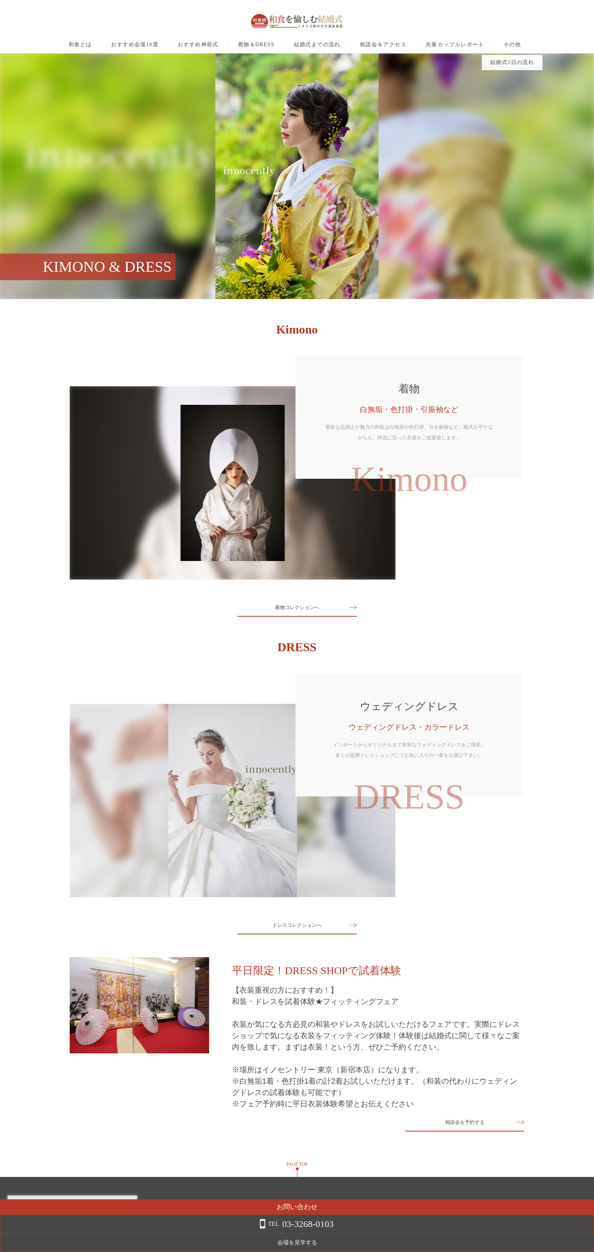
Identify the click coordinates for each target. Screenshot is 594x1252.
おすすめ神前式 (198, 44)
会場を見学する (533, 1242)
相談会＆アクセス (383, 44)
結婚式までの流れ (317, 44)
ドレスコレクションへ (297, 925)
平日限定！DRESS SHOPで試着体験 (316, 970)
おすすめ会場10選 (134, 44)
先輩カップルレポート (455, 44)
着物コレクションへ (297, 607)
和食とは (80, 44)
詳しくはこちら (77, 1232)
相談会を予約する (465, 1126)
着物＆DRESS (256, 44)
